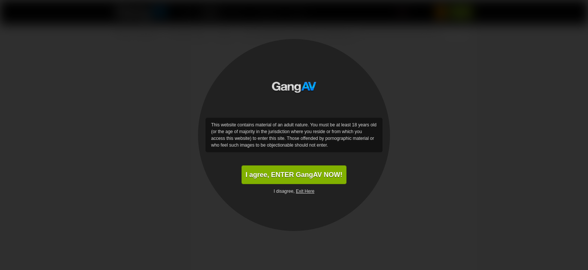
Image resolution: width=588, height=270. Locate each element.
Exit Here (305, 191)
